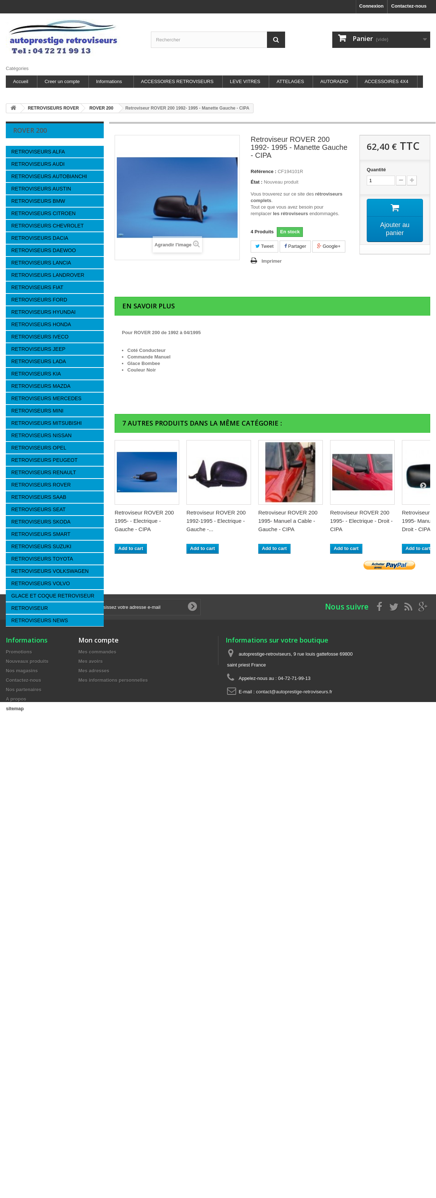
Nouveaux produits (27, 1042)
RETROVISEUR (29, 608)
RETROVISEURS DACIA (39, 238)
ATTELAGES (290, 81)
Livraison (28, 778)
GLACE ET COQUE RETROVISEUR (52, 596)
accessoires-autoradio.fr (43, 897)
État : (257, 182)
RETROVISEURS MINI (37, 411)
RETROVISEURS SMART (40, 534)
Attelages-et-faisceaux (41, 908)
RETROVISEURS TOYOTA (42, 559)
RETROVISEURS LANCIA (41, 263)
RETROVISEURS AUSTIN (41, 189)
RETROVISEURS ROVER (41, 485)
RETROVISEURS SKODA (40, 522)
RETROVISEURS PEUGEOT (44, 460)
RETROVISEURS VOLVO (40, 583)
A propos (28, 789)
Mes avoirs (90, 1042)
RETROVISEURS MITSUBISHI (46, 423)
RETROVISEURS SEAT (38, 509)
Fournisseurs (37, 698)
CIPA (24, 715)
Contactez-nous (409, 6)
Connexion (371, 6)
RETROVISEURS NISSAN (41, 435)
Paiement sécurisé (38, 822)
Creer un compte (62, 81)
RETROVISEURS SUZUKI (41, 546)
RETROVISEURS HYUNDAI (43, 312)
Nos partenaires (35, 811)
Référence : (263, 171)
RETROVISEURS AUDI (38, 164)
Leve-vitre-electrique (39, 929)
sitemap (15, 1089)
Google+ (329, 246)
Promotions (19, 1032)
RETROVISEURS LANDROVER (47, 275)
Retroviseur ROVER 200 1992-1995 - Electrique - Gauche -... (216, 520)
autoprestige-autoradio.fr (43, 886)
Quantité (376, 169)
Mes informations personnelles (113, 1061)
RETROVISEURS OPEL (38, 448)
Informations (109, 81)
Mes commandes (97, 1032)
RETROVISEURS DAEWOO (43, 250)
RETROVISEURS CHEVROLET (47, 226)
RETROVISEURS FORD (39, 300)
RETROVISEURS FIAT (37, 287)
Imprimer (272, 261)
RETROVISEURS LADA (38, 361)
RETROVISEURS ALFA (38, 152)
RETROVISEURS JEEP (38, 349)
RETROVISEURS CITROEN (43, 213)
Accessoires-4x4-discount (44, 919)
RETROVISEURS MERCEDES (46, 398)
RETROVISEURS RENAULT (43, 472)
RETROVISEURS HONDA (41, 324)
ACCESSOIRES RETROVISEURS (177, 81)
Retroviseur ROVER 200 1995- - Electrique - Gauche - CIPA (144, 520)
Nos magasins (33, 843)
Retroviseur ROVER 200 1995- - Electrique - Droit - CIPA (361, 520)
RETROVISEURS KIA (36, 374)
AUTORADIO (334, 81)
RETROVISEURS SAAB (38, 497)
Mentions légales (36, 800)
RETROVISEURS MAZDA (40, 386)
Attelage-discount (36, 940)
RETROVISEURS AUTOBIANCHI (49, 176)
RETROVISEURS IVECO (40, 337)
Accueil (20, 81)
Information (37, 761)
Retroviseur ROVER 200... (62, 663)
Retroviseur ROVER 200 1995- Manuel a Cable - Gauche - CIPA (287, 520)
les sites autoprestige (40, 833)
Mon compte (98, 1021)
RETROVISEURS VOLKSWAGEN (50, 571)
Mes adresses (93, 1051)
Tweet (264, 246)
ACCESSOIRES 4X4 (386, 81)
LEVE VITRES (245, 81)
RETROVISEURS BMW (38, 201)
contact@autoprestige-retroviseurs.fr (294, 1072)
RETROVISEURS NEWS (39, 620)
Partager (295, 246)
